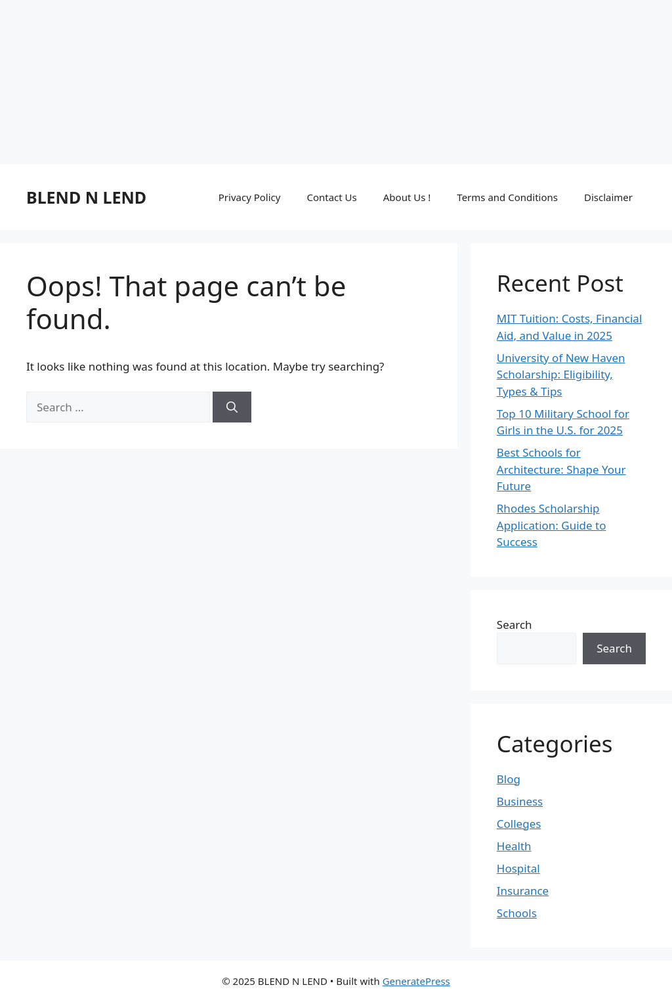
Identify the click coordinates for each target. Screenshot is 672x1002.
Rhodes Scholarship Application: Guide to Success (551, 525)
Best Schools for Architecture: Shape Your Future (561, 469)
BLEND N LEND (86, 197)
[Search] (232, 407)
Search (514, 624)
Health (514, 846)
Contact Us (331, 197)
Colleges (519, 823)
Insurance (523, 890)
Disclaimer (608, 197)
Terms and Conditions (507, 197)
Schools (517, 913)
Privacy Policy (250, 197)
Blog (508, 778)
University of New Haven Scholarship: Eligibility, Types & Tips (561, 374)
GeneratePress (416, 981)
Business (520, 801)
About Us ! (407, 197)
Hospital (518, 868)
